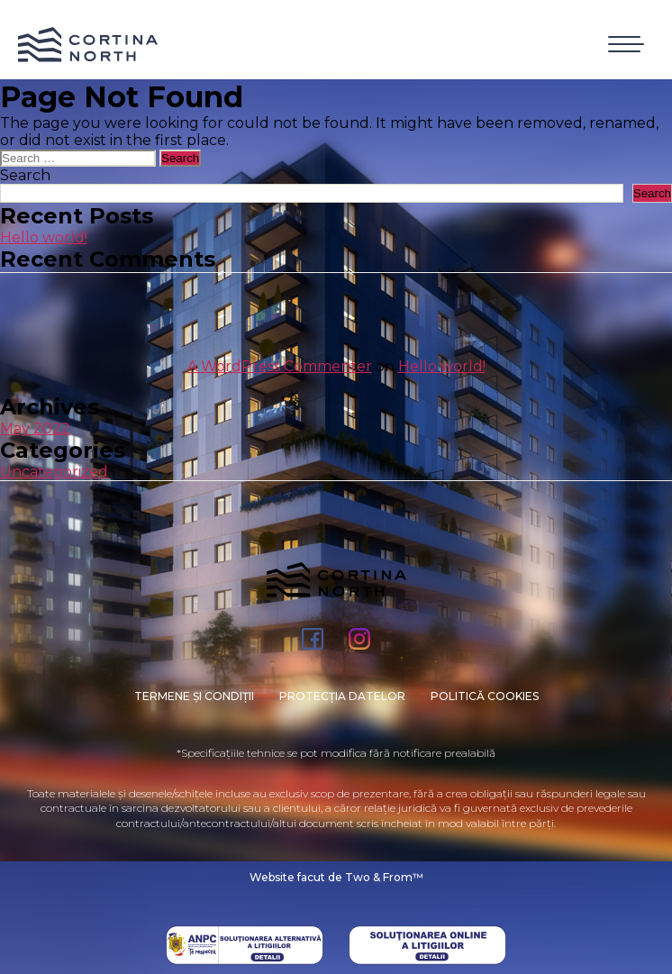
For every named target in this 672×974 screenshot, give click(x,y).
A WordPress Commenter (279, 366)
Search (25, 175)
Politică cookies (485, 696)
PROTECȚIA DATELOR (342, 696)
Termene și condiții (194, 696)
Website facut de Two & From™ (336, 877)
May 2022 (35, 428)
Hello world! (43, 237)
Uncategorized (54, 471)
